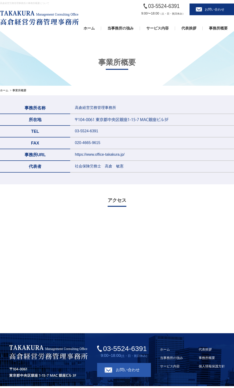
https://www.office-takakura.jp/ (99, 154)
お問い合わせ (214, 9)
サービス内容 (157, 28)
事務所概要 (218, 28)
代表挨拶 (188, 28)
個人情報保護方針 (212, 366)
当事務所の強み (120, 28)
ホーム (89, 28)
